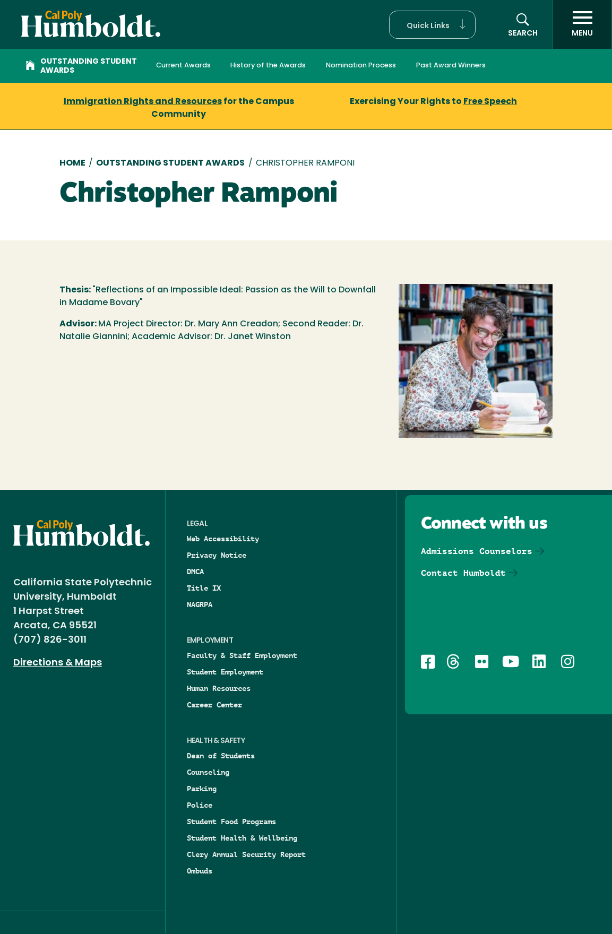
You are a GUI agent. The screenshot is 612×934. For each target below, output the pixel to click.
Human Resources (219, 688)
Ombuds (199, 871)
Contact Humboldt (463, 573)
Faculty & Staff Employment (242, 655)
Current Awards (183, 65)
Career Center (214, 704)
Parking (202, 788)
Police (199, 805)
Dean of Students (221, 755)
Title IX (204, 588)
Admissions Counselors (476, 551)
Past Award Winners (451, 65)
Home (72, 163)
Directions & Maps (57, 663)
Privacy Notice (216, 555)
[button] (432, 25)
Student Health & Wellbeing (242, 838)
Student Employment (225, 672)
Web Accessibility (223, 538)
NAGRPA (199, 604)
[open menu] (582, 24)
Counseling (208, 772)
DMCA (195, 571)
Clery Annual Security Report (246, 854)
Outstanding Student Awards (81, 66)
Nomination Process (361, 65)
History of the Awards (268, 65)
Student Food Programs (231, 821)
